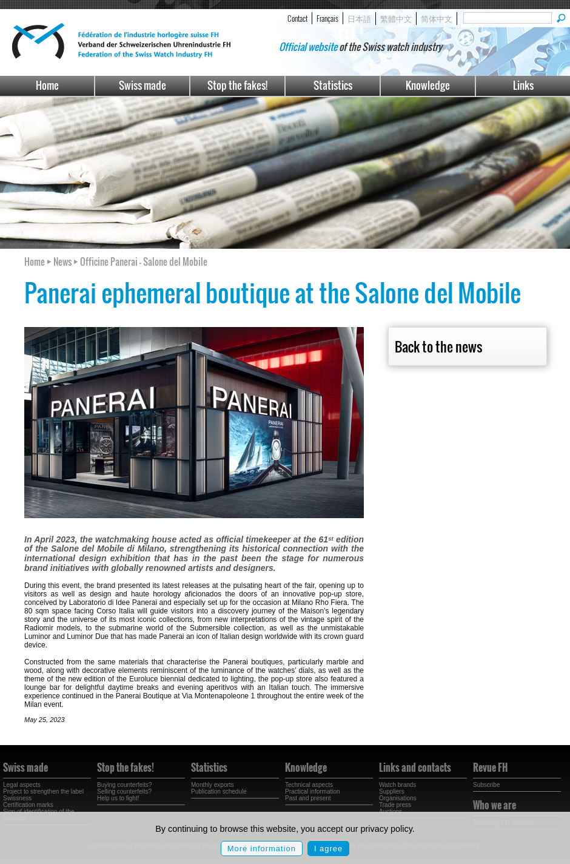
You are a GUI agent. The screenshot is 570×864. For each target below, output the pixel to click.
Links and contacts (415, 767)
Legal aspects (22, 784)
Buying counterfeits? (124, 784)
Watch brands (397, 784)
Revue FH (490, 767)
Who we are (494, 805)
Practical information (312, 791)
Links (523, 85)
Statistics (333, 85)
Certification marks (28, 805)
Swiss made (142, 85)
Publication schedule (219, 791)
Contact (297, 18)
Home (47, 85)
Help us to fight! (118, 798)
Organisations (398, 798)
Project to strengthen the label (43, 791)
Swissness (17, 798)
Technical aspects (309, 784)
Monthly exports (212, 784)
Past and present (308, 798)
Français (327, 18)
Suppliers (391, 791)
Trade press (395, 805)
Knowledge (428, 85)
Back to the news (438, 346)
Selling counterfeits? (124, 791)
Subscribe (486, 784)
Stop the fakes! (237, 85)
